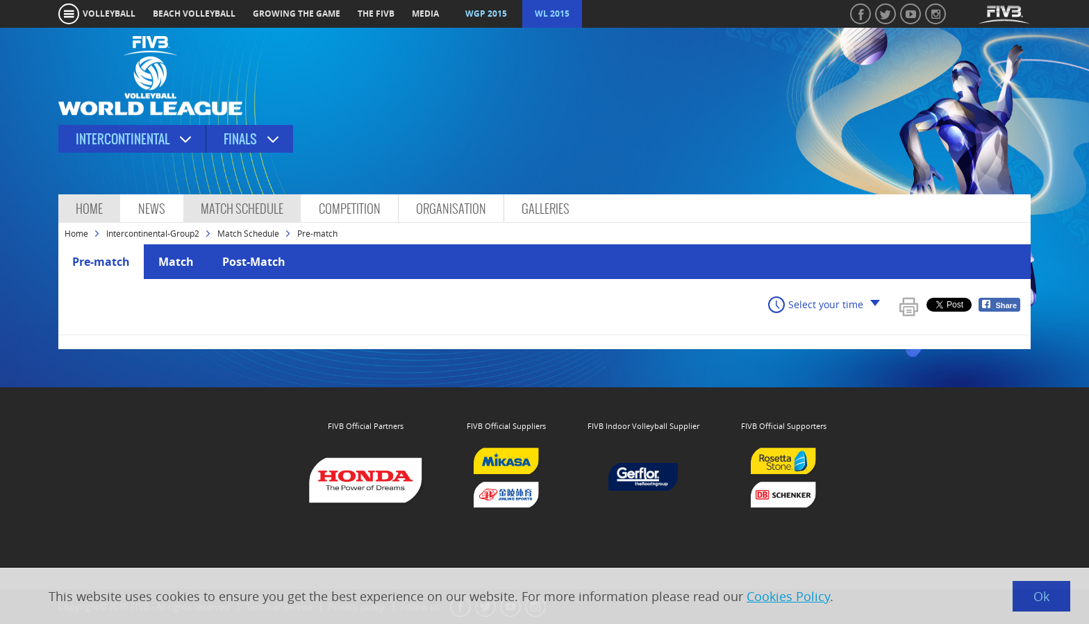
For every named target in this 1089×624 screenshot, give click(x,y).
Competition (350, 208)
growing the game (296, 13)
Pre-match (101, 261)
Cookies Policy (788, 596)
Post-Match (253, 261)
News (151, 208)
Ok (1041, 596)
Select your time (825, 304)
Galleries (546, 208)
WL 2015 (552, 13)
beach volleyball (194, 13)
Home (89, 208)
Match (176, 261)
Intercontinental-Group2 (152, 233)
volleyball (109, 13)
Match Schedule (242, 208)
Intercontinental (122, 139)
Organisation (451, 208)
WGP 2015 (486, 13)
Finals (240, 139)
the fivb (376, 13)
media (425, 13)
